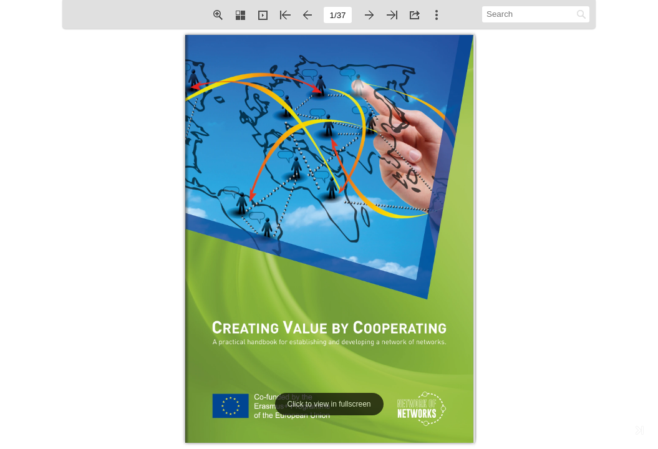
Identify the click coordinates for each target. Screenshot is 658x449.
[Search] (529, 13)
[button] (217, 15)
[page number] (338, 15)
